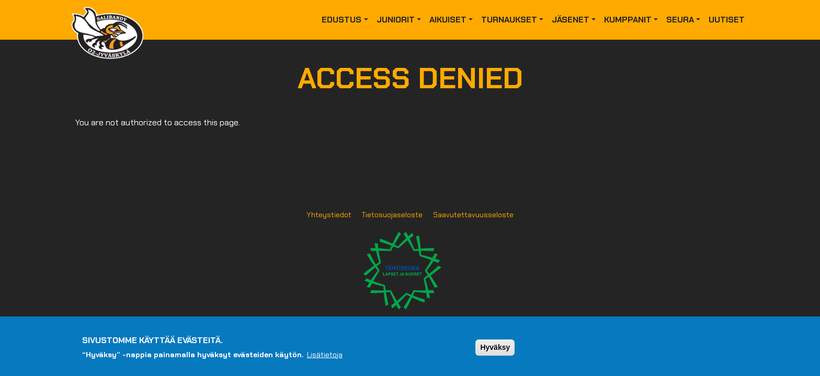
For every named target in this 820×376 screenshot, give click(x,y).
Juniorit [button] (396, 19)
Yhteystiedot (328, 214)
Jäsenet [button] (570, 19)
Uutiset (727, 19)
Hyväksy (495, 351)
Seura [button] (680, 19)
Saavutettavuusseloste (473, 214)
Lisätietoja (325, 358)
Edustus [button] (341, 19)
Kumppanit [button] (628, 19)
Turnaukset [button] (509, 19)
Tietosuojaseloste (392, 214)
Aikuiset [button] (447, 19)
